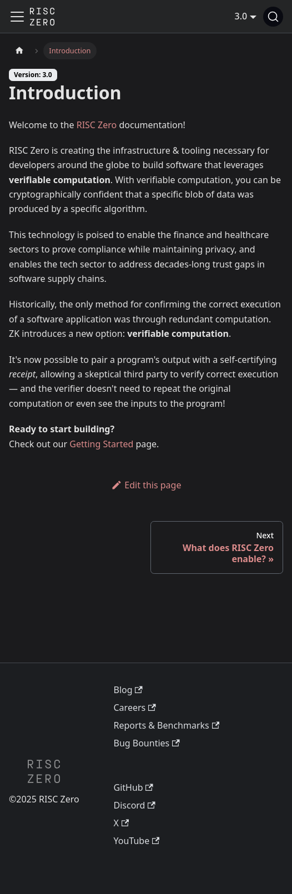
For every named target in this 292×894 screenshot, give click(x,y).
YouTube (137, 841)
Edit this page (146, 485)
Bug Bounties (147, 743)
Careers (135, 707)
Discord (134, 805)
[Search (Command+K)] (273, 17)
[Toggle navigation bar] (17, 16)
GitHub (133, 787)
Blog (128, 690)
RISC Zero (97, 125)
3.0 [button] (241, 16)
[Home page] (19, 50)
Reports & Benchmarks (167, 725)
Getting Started (101, 444)
